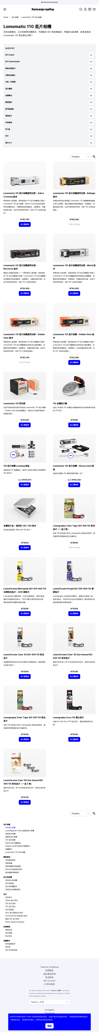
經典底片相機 (10, 834)
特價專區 (6, 927)
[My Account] (85, 9)
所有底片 (8, 897)
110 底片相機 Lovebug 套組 (16, 466)
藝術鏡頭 (6, 857)
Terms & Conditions (49, 967)
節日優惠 (8, 933)
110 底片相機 (10, 840)
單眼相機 (8, 863)
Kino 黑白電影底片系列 (14, 913)
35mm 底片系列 (11, 900)
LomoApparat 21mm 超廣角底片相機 (19, 831)
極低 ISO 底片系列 (12, 919)
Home (5, 17)
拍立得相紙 (9, 883)
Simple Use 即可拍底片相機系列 (17, 846)
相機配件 (8, 849)
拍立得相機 (7, 877)
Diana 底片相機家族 (13, 843)
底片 (5, 894)
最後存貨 (8, 930)
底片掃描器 (9, 910)
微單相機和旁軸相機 (12, 866)
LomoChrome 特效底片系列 (16, 916)
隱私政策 (82, 1017)
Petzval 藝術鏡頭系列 (13, 869)
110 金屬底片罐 (60, 403)
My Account (49, 980)
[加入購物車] (25, 224)
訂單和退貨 (49, 984)
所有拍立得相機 (11, 880)
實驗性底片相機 (11, 837)
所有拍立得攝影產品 (12, 889)
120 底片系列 (10, 903)
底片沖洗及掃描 (11, 950)
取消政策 (49, 977)
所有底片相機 (10, 827)
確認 (49, 1026)
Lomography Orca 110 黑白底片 (68, 717)
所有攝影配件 (10, 944)
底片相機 (15, 17)
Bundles (8, 936)
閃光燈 (7, 947)
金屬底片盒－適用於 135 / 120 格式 (19, 525)
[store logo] (43, 9)
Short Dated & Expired (14, 922)
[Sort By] (80, 156)
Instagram (49, 1009)
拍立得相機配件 (11, 886)
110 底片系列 (10, 906)
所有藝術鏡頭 (10, 860)
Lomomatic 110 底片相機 (15, 852)
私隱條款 (49, 970)
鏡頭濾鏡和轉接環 (12, 872)
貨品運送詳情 (49, 974)
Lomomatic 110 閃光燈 (14, 403)
